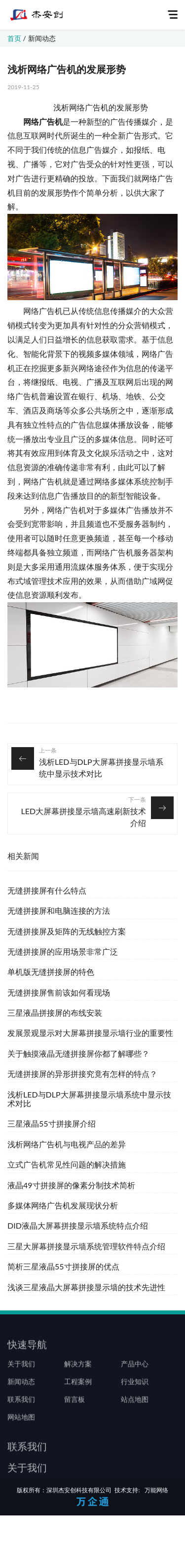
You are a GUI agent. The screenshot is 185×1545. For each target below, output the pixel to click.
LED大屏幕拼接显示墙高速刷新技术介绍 (83, 816)
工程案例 (78, 1395)
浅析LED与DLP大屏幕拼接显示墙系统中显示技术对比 (101, 767)
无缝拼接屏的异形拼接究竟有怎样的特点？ (82, 1073)
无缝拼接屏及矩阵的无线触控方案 (66, 931)
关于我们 (21, 1376)
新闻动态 (42, 38)
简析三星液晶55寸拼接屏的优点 (63, 1266)
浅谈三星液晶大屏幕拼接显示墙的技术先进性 (86, 1287)
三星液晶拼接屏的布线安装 (54, 1012)
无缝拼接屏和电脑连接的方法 (58, 910)
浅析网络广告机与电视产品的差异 (66, 1144)
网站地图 (21, 1430)
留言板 (74, 1412)
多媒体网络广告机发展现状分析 (62, 1205)
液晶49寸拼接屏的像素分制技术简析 (71, 1185)
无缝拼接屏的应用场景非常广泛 (62, 951)
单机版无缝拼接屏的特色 (50, 971)
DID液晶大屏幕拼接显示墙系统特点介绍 (77, 1225)
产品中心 (134, 1376)
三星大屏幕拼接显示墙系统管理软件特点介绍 (86, 1246)
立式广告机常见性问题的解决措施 (66, 1164)
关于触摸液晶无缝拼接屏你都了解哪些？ (78, 1053)
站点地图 (134, 1412)
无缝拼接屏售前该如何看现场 (58, 992)
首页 (14, 38)
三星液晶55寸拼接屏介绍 (51, 1123)
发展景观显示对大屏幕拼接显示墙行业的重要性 (90, 1032)
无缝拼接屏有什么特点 (46, 890)
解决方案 (78, 1376)
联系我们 (21, 1412)
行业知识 (134, 1395)
